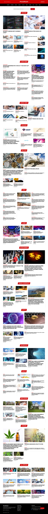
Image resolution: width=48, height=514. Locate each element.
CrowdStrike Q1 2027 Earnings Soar (17, 51)
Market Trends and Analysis (35, 118)
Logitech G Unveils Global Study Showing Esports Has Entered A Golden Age (26, 145)
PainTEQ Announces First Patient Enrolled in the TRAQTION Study (23, 84)
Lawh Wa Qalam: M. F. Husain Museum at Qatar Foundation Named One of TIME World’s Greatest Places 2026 (9, 89)
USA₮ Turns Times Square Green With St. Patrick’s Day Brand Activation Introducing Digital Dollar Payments (26, 134)
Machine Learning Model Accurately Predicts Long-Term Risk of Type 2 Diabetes (9, 392)
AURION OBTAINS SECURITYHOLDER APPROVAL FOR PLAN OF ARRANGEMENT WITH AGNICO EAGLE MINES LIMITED (9, 219)
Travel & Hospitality (5, 301)
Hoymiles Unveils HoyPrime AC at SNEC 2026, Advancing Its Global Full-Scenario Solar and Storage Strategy (34, 173)
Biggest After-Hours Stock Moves (8, 51)
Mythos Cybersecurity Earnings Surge (11, 32)
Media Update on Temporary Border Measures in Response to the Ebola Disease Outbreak (38, 394)
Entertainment (5, 64)
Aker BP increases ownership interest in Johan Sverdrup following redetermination (8, 185)
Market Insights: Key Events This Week (21, 121)
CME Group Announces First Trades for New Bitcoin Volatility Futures (19, 338)
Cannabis (33, 90)
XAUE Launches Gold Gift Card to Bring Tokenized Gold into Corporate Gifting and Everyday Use (37, 86)
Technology (4, 82)
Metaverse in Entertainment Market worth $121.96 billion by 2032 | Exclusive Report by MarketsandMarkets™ (38, 78)
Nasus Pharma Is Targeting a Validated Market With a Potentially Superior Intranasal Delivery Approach (38, 134)
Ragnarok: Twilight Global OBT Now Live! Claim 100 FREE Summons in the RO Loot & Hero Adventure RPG (26, 242)
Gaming (33, 74)
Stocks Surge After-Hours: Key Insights (32, 32)
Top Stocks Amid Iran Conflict (8, 111)
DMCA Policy (19, 508)
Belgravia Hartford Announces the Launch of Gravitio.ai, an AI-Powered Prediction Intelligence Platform (34, 327)
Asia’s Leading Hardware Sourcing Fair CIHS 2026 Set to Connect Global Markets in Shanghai (9, 207)
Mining (4, 205)
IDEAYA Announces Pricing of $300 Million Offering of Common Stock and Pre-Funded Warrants (38, 98)
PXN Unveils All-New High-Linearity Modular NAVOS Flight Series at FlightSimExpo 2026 (26, 232)
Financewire (22, 143)
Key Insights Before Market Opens (8, 120)
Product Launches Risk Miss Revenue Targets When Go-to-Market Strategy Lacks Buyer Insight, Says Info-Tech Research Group (21, 366)
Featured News (33, 205)
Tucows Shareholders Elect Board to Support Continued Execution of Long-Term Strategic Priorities (21, 355)
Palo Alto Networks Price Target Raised (30, 49)
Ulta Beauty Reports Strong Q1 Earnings (29, 43)
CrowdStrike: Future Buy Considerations (18, 41)
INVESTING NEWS (5, 40)
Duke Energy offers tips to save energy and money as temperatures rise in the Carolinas (18, 185)
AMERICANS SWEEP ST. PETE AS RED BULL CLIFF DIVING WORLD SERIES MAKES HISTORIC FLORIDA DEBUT (18, 277)
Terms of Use (19, 507)
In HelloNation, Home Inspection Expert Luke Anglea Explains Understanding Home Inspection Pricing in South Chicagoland (21, 421)
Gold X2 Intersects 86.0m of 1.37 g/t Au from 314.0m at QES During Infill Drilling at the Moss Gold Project (38, 219)
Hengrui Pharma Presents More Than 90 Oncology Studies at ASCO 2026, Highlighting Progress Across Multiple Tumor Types (9, 380)
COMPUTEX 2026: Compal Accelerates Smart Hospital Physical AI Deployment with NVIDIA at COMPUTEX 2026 (38, 382)
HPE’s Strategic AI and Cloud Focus (30, 55)
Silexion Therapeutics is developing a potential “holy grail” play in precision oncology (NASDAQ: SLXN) (38, 145)
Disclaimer (19, 509)
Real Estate (5, 70)
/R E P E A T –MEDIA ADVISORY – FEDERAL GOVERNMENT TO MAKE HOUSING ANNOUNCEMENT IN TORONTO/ (8, 419)
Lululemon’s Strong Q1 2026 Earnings (8, 41)
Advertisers (19, 505)
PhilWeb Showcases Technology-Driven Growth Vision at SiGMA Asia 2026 (38, 232)
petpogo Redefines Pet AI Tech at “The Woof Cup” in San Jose (16, 66)
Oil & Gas (4, 169)
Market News (4, 110)
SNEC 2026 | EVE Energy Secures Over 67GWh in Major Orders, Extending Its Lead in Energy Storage (22, 89)
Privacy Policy (19, 506)
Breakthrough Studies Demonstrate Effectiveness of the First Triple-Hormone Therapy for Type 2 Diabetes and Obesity (9, 386)
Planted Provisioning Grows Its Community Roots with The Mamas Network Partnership (18, 458)
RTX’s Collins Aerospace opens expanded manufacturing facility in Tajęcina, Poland (38, 213)
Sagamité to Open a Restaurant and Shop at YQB (21, 301)
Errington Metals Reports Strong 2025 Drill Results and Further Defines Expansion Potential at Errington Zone (23, 78)
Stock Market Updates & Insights (20, 111)
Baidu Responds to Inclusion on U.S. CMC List (9, 84)
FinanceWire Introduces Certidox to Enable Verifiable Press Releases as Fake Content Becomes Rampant (11, 142)
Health (18, 82)
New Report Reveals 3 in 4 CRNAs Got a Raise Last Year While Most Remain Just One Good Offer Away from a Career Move (38, 376)
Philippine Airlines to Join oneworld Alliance (20, 292)
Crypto (32, 84)
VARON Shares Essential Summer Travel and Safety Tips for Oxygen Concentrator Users (23, 380)
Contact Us (19, 510)
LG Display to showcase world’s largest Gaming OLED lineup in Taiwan (39, 242)
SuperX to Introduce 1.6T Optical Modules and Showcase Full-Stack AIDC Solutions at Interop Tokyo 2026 (9, 364)
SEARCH (42, 1)
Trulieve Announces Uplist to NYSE (33, 444)
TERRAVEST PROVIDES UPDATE (31, 168)
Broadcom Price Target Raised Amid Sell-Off (30, 37)
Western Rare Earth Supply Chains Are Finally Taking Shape (23, 199)
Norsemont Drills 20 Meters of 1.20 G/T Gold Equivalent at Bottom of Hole (23, 208)
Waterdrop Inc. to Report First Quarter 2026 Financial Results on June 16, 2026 (23, 390)
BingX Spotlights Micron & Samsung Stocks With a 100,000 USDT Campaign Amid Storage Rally (34, 333)
